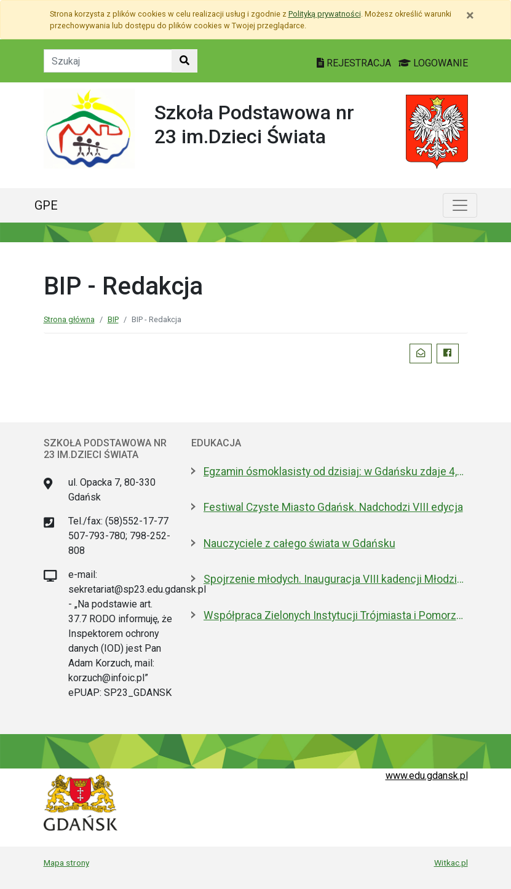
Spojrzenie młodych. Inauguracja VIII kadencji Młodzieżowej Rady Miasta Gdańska (336, 579)
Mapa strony (66, 862)
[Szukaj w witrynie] (184, 61)
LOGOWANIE (433, 63)
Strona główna (69, 319)
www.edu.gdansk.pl (427, 775)
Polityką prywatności (324, 13)
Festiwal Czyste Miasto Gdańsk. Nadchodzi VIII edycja (333, 507)
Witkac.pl (451, 862)
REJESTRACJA (355, 63)
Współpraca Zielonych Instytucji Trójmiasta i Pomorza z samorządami (336, 615)
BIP (113, 319)
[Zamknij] (470, 15)
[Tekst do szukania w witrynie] (108, 61)
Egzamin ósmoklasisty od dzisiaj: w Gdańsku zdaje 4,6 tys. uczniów (336, 471)
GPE (46, 205)
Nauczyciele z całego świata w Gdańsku (299, 543)
